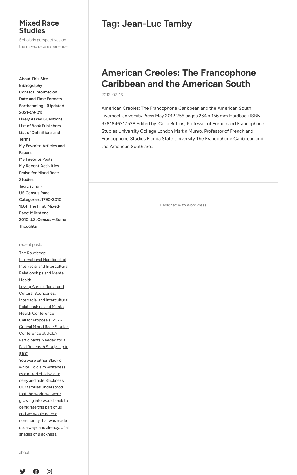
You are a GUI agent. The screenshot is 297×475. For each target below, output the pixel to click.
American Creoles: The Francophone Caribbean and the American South (179, 78)
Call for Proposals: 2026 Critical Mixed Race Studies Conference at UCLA (44, 327)
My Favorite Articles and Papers (42, 149)
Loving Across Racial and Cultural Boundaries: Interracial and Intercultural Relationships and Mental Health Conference (43, 300)
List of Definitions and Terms (39, 136)
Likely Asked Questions (41, 119)
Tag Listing (29, 186)
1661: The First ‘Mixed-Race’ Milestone (40, 209)
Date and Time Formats (40, 98)
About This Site (33, 78)
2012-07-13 (112, 94)
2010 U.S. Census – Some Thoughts (42, 223)
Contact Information (38, 92)
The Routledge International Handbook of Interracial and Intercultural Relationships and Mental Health (43, 266)
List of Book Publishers (40, 125)
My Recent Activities (39, 165)
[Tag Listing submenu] (41, 186)
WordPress (197, 205)
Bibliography (30, 85)
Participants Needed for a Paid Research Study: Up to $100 (43, 347)
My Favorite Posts (36, 159)
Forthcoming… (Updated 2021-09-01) (41, 109)
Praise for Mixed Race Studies (39, 176)
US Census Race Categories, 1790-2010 (40, 196)
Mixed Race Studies (39, 26)
